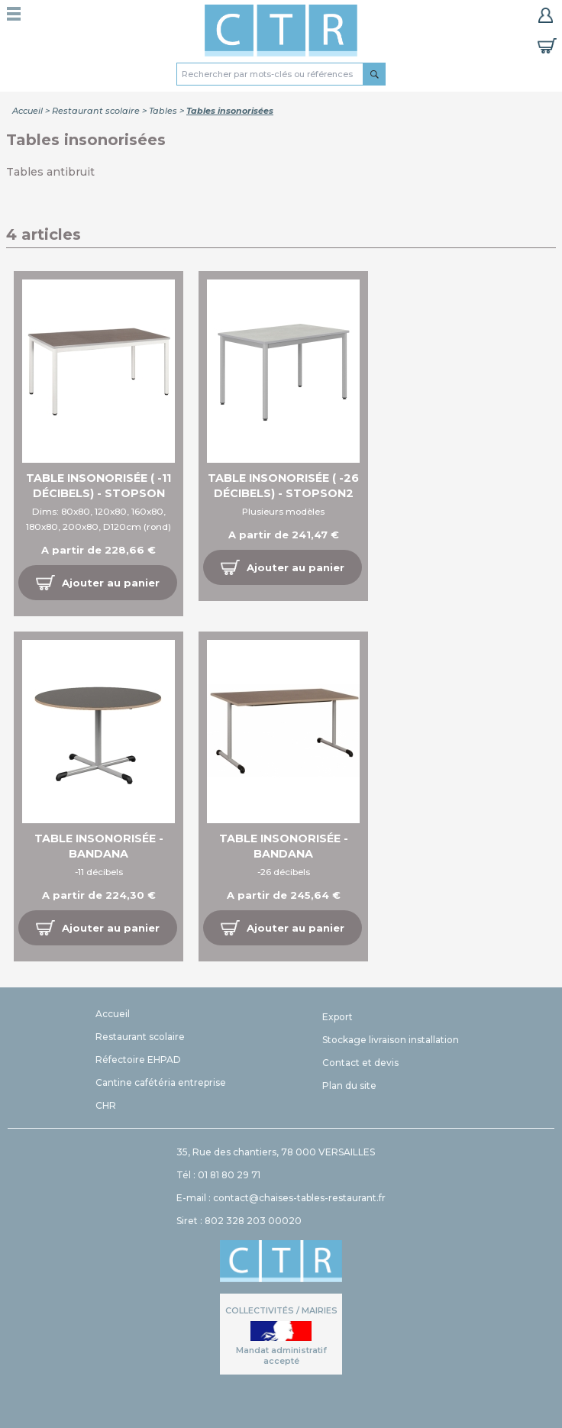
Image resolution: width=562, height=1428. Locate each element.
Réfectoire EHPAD (138, 1059)
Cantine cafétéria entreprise (160, 1082)
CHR (105, 1105)
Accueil (27, 110)
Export (337, 1017)
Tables (163, 110)
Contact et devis (360, 1062)
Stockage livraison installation (390, 1039)
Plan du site (349, 1085)
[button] (97, 582)
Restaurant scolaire (96, 110)
